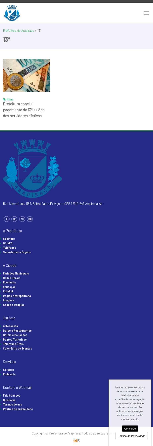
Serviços (8, 369)
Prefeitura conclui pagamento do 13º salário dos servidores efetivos (24, 109)
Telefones (9, 247)
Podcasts (9, 374)
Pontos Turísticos (15, 339)
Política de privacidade (18, 409)
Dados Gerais (11, 278)
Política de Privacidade (131, 435)
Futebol (8, 291)
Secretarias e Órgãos (17, 252)
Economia (9, 282)
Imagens (8, 300)
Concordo (130, 428)
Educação (9, 287)
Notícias (8, 99)
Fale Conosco (11, 395)
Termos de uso (12, 404)
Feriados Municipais (16, 273)
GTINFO (8, 243)
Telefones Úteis (13, 344)
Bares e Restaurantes (17, 330)
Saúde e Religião (14, 304)
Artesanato (10, 326)
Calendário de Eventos (17, 348)
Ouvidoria (9, 400)
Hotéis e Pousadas (15, 335)
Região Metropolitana (17, 296)
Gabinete (9, 238)
